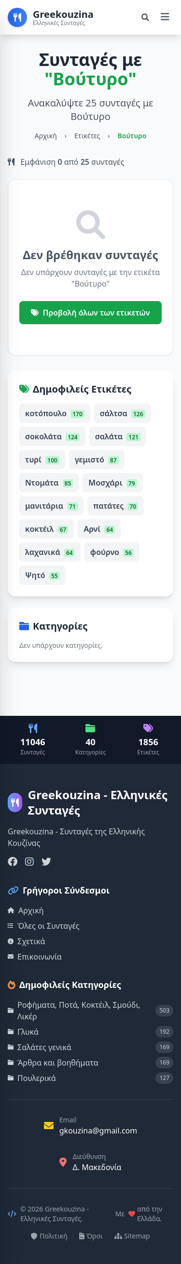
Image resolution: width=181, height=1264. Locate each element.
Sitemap (132, 1235)
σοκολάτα (52, 436)
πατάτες (115, 505)
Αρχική (46, 135)
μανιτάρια (51, 505)
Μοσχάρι (112, 482)
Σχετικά (26, 941)
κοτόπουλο (54, 413)
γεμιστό (97, 459)
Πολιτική (49, 1235)
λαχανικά (50, 552)
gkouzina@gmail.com (98, 1130)
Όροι (91, 1235)
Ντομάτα (49, 482)
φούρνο (112, 552)
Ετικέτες (87, 135)
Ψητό (42, 575)
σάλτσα (122, 413)
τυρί (42, 459)
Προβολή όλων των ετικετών (90, 312)
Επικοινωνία (35, 956)
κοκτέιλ (46, 529)
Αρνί (99, 529)
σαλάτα (117, 436)
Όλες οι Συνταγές (44, 926)
